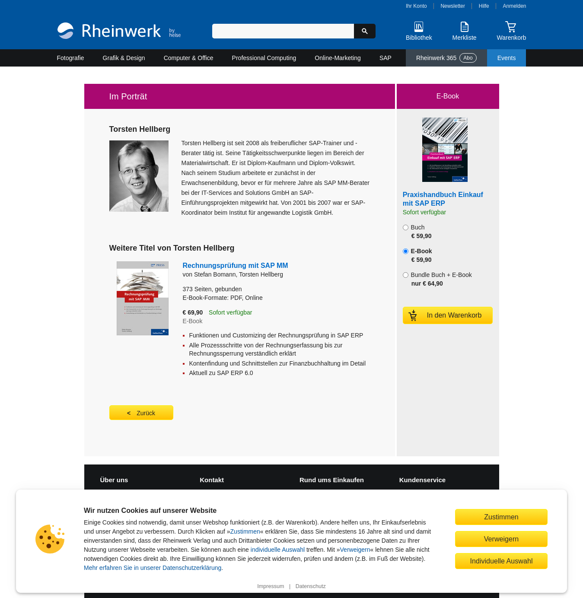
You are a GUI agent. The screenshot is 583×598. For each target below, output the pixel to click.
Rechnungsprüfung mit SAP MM (235, 265)
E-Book (417, 255)
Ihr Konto (416, 6)
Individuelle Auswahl (501, 561)
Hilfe (484, 6)
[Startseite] (119, 31)
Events (506, 57)
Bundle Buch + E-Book (437, 279)
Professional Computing (264, 57)
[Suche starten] (365, 31)
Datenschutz (311, 586)
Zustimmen (245, 531)
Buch (417, 231)
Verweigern (355, 549)
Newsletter (452, 6)
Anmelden (514, 6)
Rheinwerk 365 (446, 58)
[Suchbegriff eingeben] (283, 31)
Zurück (146, 413)
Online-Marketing (338, 57)
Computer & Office (188, 57)
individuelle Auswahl (278, 549)
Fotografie (70, 57)
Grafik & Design (124, 57)
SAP (385, 57)
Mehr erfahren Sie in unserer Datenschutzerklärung (152, 567)
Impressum (270, 586)
